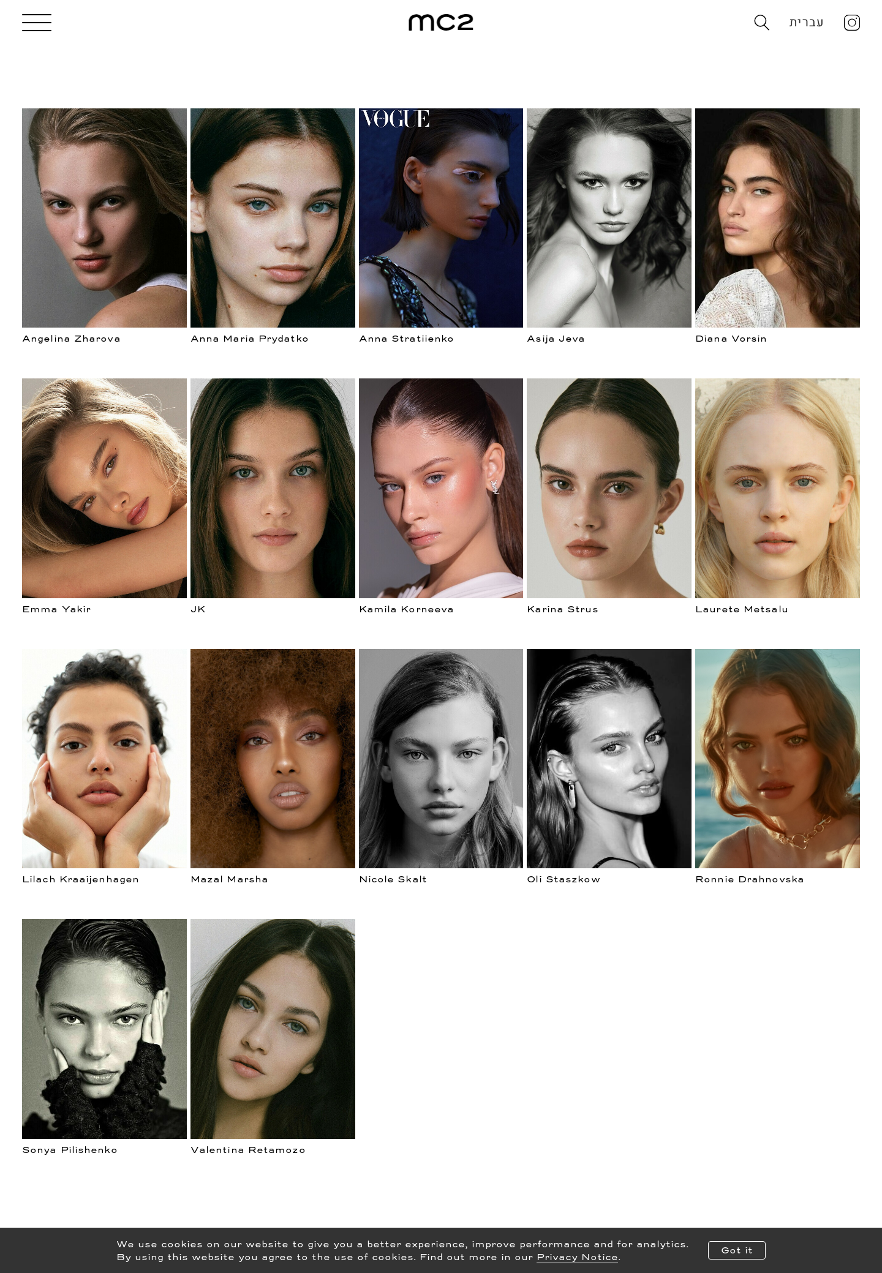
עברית (807, 22)
